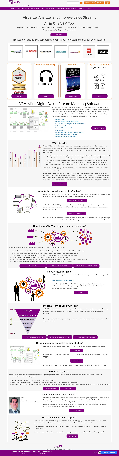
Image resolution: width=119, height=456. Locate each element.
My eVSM (81, 9)
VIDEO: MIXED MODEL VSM (76, 213)
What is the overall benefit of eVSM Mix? (59, 191)
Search (81, 3)
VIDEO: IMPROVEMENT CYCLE (77, 200)
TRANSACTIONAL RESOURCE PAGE (85, 337)
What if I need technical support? (66, 136)
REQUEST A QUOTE (81, 292)
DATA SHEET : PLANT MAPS (59, 266)
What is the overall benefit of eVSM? (67, 121)
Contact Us (90, 9)
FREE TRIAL (68, 389)
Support (67, 9)
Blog (37, 9)
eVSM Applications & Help (26, 9)
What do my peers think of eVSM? (66, 134)
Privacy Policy (54, 449)
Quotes (48, 9)
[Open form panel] (108, 452)
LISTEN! (46, 96)
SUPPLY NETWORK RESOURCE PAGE (59, 337)
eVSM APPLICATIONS (59, 184)
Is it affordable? (60, 126)
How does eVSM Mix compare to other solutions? (59, 226)
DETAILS (19, 96)
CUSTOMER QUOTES (76, 410)
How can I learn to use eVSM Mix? (59, 305)
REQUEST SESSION (51, 389)
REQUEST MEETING (89, 3)
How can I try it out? (62, 130)
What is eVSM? (60, 119)
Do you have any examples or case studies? (69, 132)
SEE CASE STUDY (76, 350)
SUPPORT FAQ (72, 436)
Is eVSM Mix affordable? (59, 271)
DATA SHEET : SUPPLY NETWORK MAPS (86, 266)
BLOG (99, 96)
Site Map (47, 449)
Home (13, 9)
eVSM (14, 2)
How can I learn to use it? (63, 128)
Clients (42, 9)
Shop (52, 9)
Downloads (59, 9)
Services (73, 9)
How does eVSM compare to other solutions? (70, 124)
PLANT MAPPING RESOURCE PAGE (34, 337)
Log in (107, 3)
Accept (95, 453)
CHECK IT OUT (73, 96)
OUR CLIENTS (32, 266)
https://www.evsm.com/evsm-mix (63, 280)
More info (43, 454)
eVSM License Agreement (65, 449)
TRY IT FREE (59, 34)
